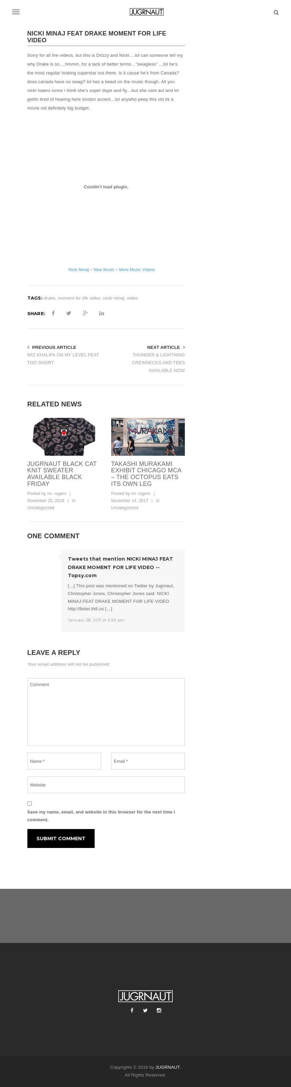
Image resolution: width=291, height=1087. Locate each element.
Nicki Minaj (79, 269)
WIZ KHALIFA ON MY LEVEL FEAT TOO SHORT (63, 358)
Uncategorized (41, 507)
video (132, 298)
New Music (104, 269)
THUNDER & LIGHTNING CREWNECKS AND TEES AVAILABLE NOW (158, 362)
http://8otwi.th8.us (86, 608)
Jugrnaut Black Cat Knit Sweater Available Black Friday (62, 473)
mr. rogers (56, 493)
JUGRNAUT (167, 1067)
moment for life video (79, 298)
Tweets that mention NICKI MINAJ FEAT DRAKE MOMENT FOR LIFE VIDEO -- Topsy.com (120, 567)
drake (49, 298)
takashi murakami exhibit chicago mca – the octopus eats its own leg (146, 473)
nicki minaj (113, 298)
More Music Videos (137, 269)
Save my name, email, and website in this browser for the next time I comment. (101, 815)
